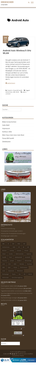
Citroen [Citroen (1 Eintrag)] (26, 250)
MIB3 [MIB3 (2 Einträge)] (15, 264)
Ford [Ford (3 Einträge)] (10, 257)
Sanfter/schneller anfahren (9, 300)
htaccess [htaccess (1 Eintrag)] (4, 260)
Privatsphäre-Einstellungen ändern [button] (12, 231)
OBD (14, 92)
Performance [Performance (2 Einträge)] (23, 267)
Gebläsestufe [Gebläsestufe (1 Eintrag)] (18, 257)
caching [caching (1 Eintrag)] (11, 250)
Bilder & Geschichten (9, 122)
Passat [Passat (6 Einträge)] (15, 267)
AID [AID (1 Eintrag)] (24, 244)
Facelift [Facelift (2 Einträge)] (4, 257)
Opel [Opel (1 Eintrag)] (9, 267)
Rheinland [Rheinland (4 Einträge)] (20, 271)
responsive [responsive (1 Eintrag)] (11, 271)
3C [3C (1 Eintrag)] (8, 244)
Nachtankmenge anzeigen (9, 298)
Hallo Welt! (5, 125)
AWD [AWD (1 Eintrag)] (14, 247)
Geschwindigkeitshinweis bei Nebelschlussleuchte (16, 293)
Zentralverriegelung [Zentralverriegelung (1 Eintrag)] (17, 277)
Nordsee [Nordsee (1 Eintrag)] (29, 264)
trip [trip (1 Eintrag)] (19, 274)
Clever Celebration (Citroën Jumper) (12, 288)
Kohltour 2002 (7, 132)
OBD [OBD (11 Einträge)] (3, 267)
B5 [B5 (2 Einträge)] (19, 247)
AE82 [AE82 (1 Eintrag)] (18, 244)
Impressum (6, 128)
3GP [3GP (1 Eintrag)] (13, 244)
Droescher (7, 2)
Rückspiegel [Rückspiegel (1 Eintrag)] (5, 274)
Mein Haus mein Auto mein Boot (13, 135)
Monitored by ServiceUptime (18, 335)
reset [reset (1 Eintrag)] (3, 271)
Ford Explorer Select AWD (9, 286)
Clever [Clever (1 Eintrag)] (4, 254)
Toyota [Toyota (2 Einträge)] (13, 274)
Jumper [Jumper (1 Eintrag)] (12, 260)
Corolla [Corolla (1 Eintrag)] (11, 254)
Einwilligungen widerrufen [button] (9, 236)
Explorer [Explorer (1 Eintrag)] (29, 254)
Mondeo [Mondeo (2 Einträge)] (22, 264)
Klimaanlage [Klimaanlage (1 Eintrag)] (28, 260)
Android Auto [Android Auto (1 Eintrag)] (6, 247)
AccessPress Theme (18, 355)
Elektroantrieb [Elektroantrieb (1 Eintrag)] (20, 254)
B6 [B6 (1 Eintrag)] (23, 247)
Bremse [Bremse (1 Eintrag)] (4, 250)
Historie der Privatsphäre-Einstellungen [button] (13, 233)
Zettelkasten (6, 142)
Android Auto (9, 92)
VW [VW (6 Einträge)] (24, 274)
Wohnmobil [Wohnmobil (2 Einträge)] (5, 277)
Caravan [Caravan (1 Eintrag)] (19, 250)
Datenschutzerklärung (8, 228)
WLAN (17, 92)
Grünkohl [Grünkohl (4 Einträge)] (27, 257)
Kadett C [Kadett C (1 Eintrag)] (19, 260)
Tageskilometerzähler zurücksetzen (12, 291)
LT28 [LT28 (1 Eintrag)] (9, 264)
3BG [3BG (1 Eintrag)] (3, 244)
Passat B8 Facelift (17, 90)
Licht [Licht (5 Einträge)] (3, 264)
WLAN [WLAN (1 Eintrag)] (30, 274)
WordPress (20, 354)
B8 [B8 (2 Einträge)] (28, 247)
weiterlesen (10, 83)
